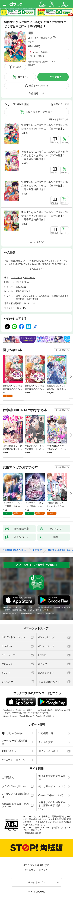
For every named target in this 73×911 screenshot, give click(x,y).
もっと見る (61, 350)
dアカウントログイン (13, 760)
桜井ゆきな (46, 37)
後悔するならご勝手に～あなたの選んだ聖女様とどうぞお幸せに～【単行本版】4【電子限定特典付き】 (44, 216)
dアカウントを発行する (37, 865)
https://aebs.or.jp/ (33, 833)
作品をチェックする (38, 85)
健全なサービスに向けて (51, 786)
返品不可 (31, 65)
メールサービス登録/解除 (14, 742)
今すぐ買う (55, 76)
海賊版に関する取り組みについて (15, 805)
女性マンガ (21, 286)
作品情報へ (35, 93)
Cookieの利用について (50, 795)
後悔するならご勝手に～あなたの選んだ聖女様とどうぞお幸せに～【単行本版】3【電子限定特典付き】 (44, 186)
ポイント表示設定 (48, 751)
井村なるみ (33, 37)
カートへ (22, 76)
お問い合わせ (9, 751)
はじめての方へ (13, 733)
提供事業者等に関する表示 (51, 777)
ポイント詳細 (36, 56)
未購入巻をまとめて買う (39, 112)
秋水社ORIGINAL (22, 282)
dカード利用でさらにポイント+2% (42, 62)
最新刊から (63, 119)
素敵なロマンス (23, 291)
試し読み (17, 66)
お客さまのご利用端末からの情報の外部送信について (51, 805)
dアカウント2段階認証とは (15, 795)
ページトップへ (36, 882)
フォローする (54, 37)
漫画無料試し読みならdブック (15, 550)
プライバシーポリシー (14, 786)
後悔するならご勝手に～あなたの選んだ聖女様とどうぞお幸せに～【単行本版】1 (44, 127)
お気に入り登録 (61, 104)
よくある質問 (45, 742)
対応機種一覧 (45, 733)
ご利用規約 (8, 777)
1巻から (53, 119)
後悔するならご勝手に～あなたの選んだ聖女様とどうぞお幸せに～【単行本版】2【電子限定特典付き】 (44, 155)
